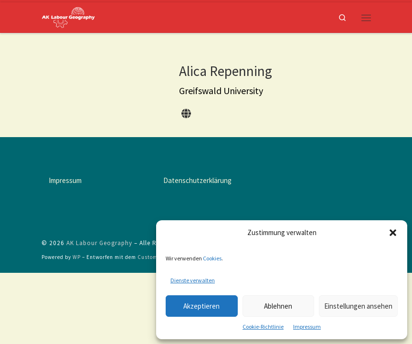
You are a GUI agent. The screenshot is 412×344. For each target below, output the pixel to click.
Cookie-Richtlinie (263, 326)
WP (77, 257)
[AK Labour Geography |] (68, 16)
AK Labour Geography (99, 243)
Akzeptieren (201, 306)
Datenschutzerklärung (197, 180)
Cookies (212, 258)
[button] (393, 232)
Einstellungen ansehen (358, 306)
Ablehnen (278, 306)
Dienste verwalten (192, 280)
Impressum (307, 326)
